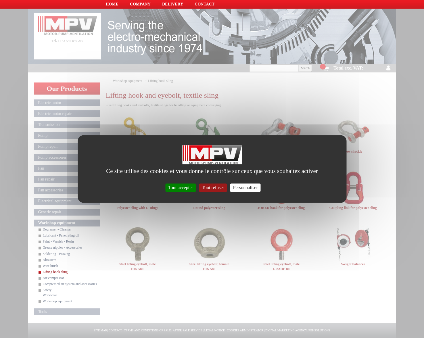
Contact (204, 4)
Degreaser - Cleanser (57, 229)
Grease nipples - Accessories (63, 247)
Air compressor (53, 278)
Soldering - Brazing (56, 254)
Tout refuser (213, 187)
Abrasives (50, 260)
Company (140, 4)
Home (112, 4)
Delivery (172, 4)
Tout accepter (180, 187)
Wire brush (50, 266)
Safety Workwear (50, 292)
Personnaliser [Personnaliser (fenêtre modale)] (245, 187)
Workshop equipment (57, 301)
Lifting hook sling (55, 272)
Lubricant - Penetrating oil (61, 235)
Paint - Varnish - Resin (58, 241)
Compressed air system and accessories (70, 284)
